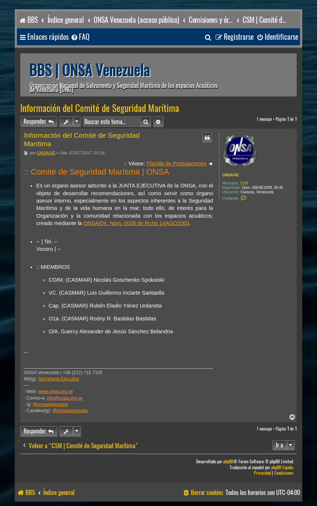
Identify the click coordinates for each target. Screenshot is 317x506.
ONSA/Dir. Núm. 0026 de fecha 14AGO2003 (136, 223)
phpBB (228, 461)
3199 (244, 183)
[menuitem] (80, 37)
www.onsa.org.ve (55, 391)
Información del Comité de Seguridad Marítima (99, 108)
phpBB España (282, 467)
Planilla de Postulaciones (176, 163)
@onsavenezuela (50, 404)
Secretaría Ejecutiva (58, 379)
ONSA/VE (230, 175)
